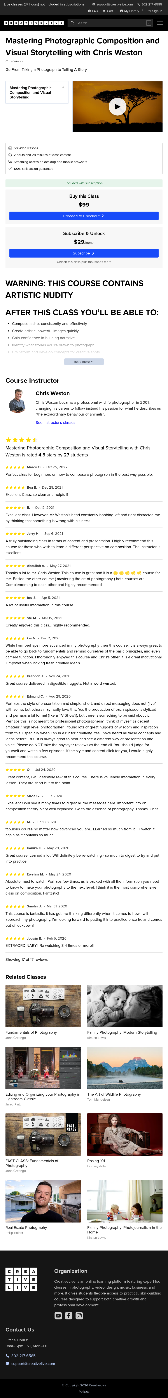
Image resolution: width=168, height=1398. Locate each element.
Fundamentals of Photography (31, 1032)
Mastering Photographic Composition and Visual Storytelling (30, 92)
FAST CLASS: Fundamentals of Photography (31, 1163)
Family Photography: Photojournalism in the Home (124, 1230)
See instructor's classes (55, 422)
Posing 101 (96, 1160)
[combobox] (110, 23)
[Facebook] (69, 1316)
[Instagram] (79, 1316)
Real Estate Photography (26, 1227)
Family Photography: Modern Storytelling (122, 1032)
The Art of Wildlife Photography (114, 1094)
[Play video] (118, 106)
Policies (84, 1391)
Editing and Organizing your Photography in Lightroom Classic (42, 1096)
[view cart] (109, 11)
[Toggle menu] (160, 23)
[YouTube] (58, 1316)
